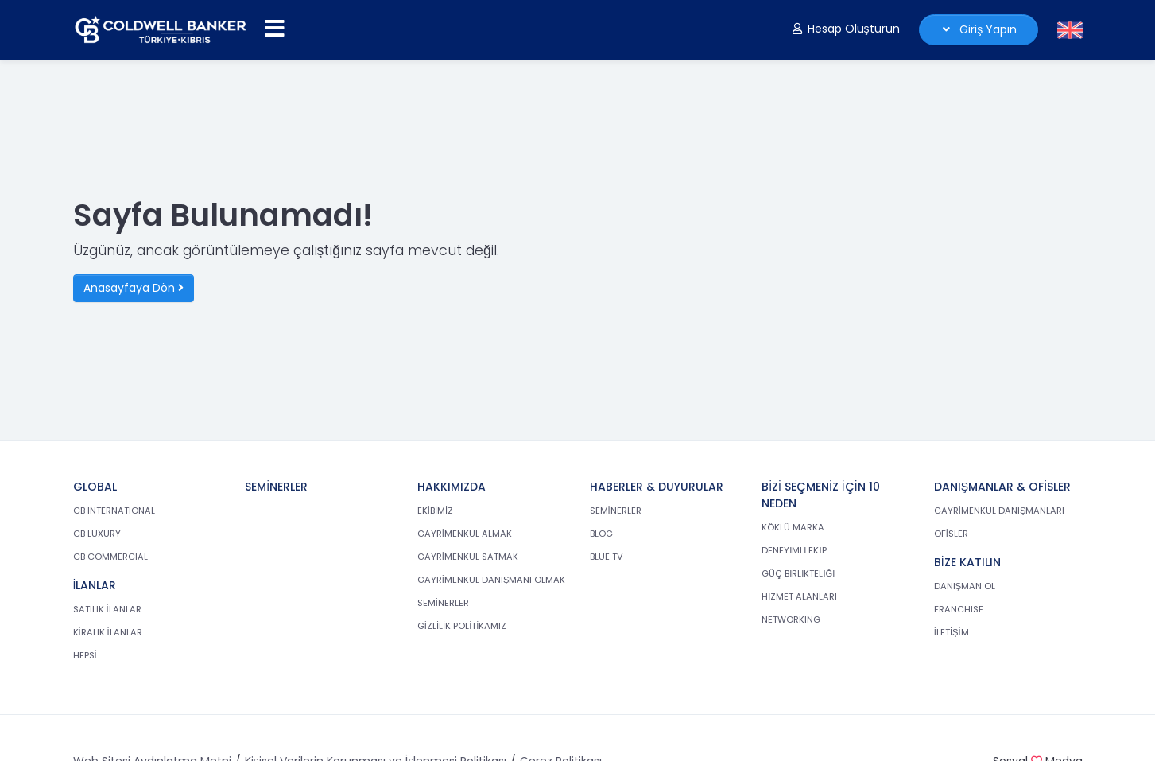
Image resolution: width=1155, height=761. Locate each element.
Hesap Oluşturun (845, 29)
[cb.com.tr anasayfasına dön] (160, 29)
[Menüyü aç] (275, 29)
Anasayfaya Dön (133, 288)
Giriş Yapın (978, 29)
